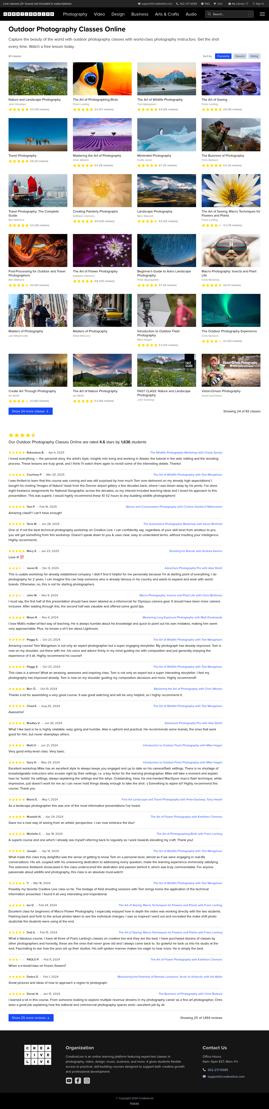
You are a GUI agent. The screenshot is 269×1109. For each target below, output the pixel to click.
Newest (240, 56)
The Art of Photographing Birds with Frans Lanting (189, 834)
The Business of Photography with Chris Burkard (190, 994)
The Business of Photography (223, 155)
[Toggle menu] (262, 14)
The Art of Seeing (214, 99)
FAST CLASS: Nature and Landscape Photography (164, 393)
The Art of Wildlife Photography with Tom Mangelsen (187, 474)
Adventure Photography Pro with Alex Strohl (193, 568)
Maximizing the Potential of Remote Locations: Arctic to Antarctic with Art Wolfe (170, 976)
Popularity (223, 56)
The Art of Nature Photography (95, 391)
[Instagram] (86, 1080)
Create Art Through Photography (32, 391)
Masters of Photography (26, 331)
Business (139, 14)
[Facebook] (78, 1080)
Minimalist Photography (154, 155)
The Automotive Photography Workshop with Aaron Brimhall (182, 524)
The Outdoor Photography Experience (229, 331)
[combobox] (229, 14)
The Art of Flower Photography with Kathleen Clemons (186, 816)
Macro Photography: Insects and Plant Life (229, 273)
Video (99, 14)
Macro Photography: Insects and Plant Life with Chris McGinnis (181, 595)
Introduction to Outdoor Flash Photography (158, 333)
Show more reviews (31, 1017)
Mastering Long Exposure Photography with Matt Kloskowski (182, 617)
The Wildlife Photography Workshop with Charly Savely (186, 452)
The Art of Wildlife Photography (160, 99)
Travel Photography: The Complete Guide (34, 213)
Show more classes (30, 411)
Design (118, 14)
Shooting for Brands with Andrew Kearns (195, 551)
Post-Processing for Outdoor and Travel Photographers (37, 273)
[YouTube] (69, 1080)
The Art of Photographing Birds (95, 99)
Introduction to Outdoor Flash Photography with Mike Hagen (182, 745)
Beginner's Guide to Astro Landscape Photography (164, 273)
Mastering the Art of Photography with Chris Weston (188, 689)
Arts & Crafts (167, 14)
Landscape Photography (154, 211)
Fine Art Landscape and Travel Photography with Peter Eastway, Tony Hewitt (172, 799)
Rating (254, 56)
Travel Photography (23, 155)
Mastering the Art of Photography (97, 155)
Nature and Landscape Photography (35, 99)
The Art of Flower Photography (95, 271)
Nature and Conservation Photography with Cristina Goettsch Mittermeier (174, 506)
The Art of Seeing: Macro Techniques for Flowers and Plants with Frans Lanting (170, 905)
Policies (134, 1103)
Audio (191, 14)
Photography (75, 14)
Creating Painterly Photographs (95, 211)
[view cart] (219, 3)
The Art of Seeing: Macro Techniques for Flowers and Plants (231, 213)
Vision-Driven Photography (221, 391)
